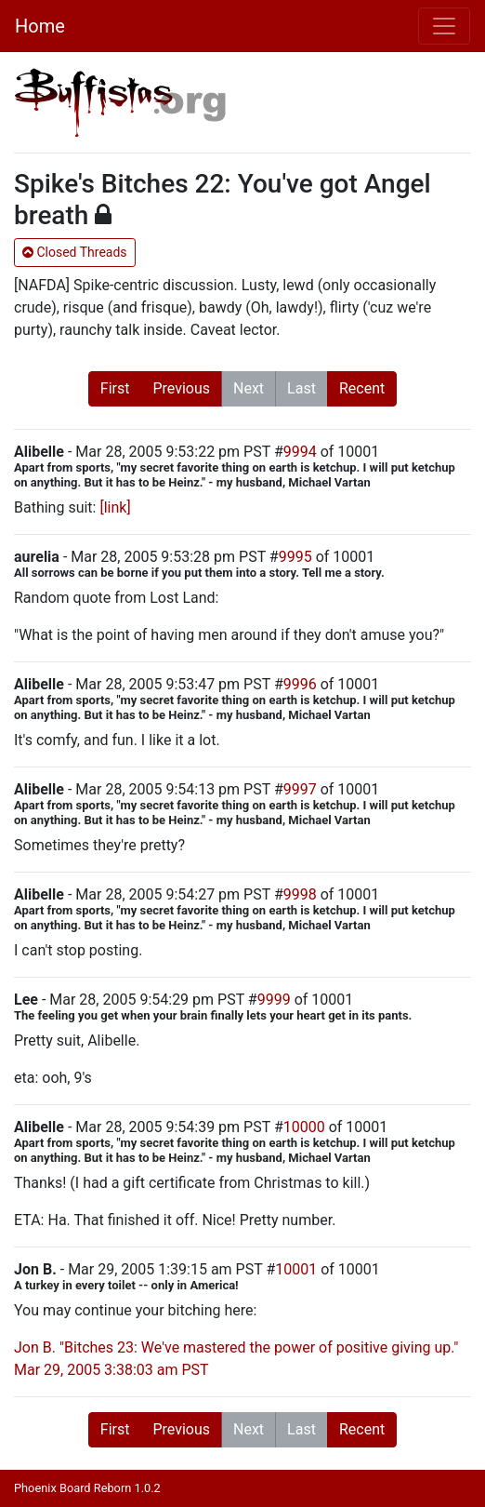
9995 (295, 557)
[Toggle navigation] (444, 26)
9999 (274, 999)
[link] (114, 507)
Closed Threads (74, 252)
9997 (300, 789)
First (115, 388)
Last (301, 388)
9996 (300, 684)
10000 (304, 1127)
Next (248, 388)
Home (40, 26)
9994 (300, 451)
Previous (181, 388)
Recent (362, 388)
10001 (296, 1269)
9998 (300, 894)
